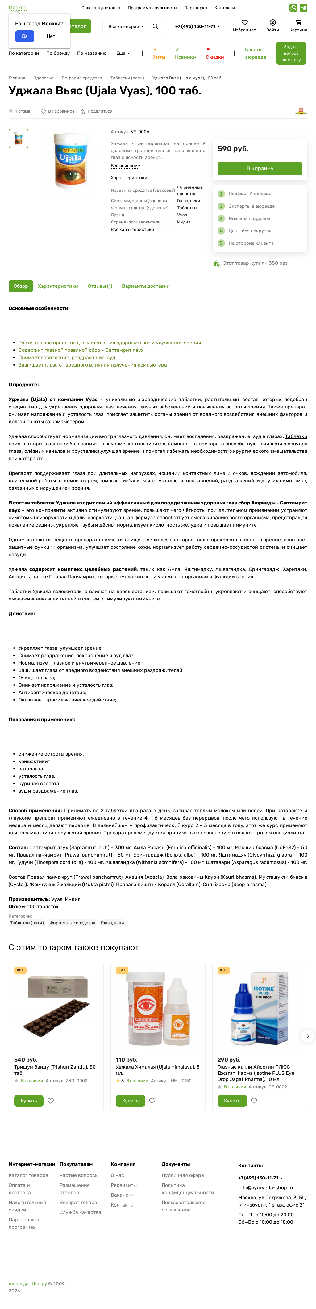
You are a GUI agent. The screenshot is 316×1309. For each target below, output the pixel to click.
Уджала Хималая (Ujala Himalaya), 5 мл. (158, 1070)
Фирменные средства (72, 923)
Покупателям (76, 1164)
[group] (70, 176)
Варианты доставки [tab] (146, 286)
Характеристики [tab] (58, 286)
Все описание (125, 165)
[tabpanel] (158, 615)
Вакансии (123, 1195)
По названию (91, 53)
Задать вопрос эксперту (291, 53)
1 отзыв (23, 111)
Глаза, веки (112, 923)
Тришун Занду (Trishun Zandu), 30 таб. (55, 1070)
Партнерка (195, 7)
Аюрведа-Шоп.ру (28, 1284)
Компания (123, 1164)
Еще (120, 53)
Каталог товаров (28, 1175)
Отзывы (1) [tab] (100, 286)
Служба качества (80, 1212)
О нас (117, 1175)
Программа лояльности (152, 7)
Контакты (224, 7)
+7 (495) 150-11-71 (195, 26)
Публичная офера (183, 1175)
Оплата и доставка (100, 7)
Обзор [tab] (21, 286)
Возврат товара (78, 1202)
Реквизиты (124, 1185)
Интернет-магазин (32, 1164)
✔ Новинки (185, 53)
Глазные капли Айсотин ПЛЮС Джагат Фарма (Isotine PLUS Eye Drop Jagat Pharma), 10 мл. (256, 1073)
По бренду (58, 53)
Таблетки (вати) (27, 923)
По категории (24, 53)
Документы (176, 1164)
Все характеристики (132, 229)
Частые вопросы (79, 1175)
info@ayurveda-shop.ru (265, 1188)
